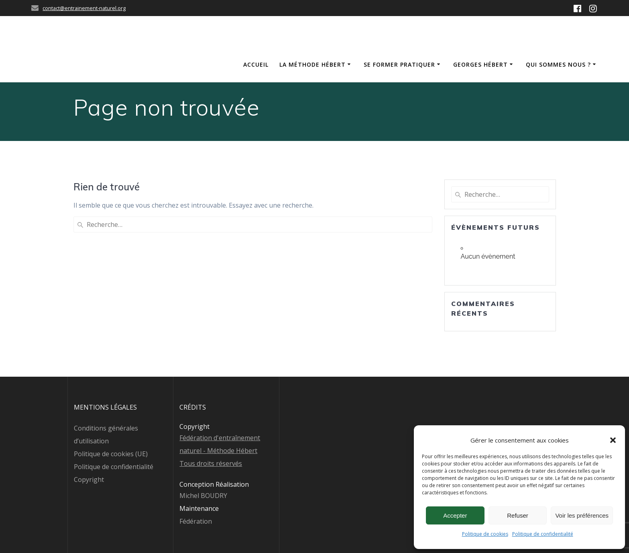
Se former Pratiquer (399, 64)
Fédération (195, 521)
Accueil (256, 64)
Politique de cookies (485, 534)
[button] (613, 440)
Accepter (455, 515)
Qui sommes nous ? (558, 64)
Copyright (89, 479)
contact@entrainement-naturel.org (84, 8)
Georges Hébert (480, 64)
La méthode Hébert (312, 64)
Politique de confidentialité (542, 534)
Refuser (517, 515)
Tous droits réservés (210, 463)
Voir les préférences (582, 515)
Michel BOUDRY (203, 495)
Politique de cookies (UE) (111, 453)
